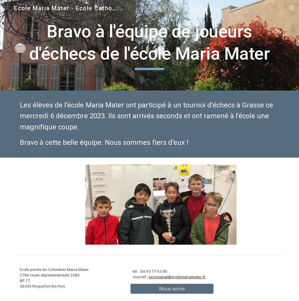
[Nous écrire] (172, 289)
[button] (7, 8)
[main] (150, 45)
